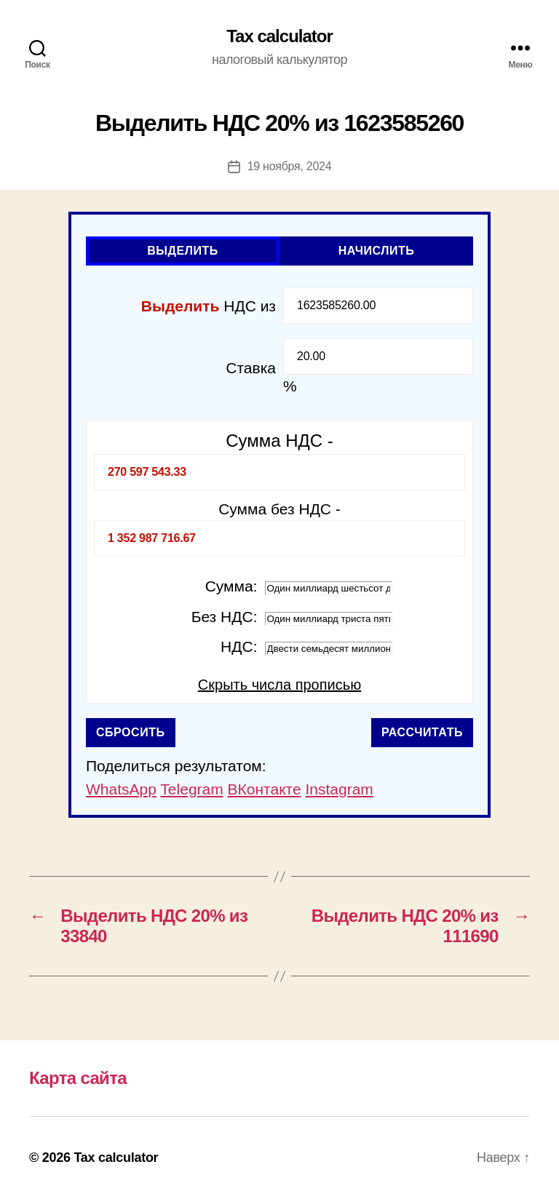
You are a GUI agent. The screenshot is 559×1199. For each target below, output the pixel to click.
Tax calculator (279, 36)
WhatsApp (121, 789)
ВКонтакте (264, 789)
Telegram (191, 789)
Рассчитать (422, 732)
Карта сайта (78, 1078)
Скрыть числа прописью (279, 685)
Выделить (182, 250)
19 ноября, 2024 (289, 166)
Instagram (339, 789)
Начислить (376, 250)
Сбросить (130, 732)
